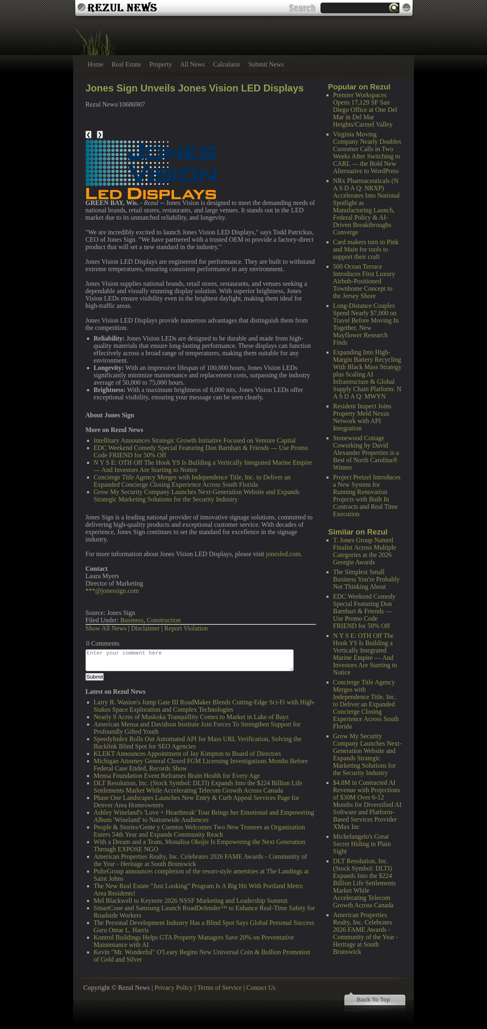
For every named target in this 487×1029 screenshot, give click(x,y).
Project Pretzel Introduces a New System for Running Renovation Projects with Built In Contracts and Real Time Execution (366, 495)
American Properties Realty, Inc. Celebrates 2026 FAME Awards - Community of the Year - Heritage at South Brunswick (365, 933)
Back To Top (373, 999)
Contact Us (261, 987)
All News (192, 64)
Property (161, 64)
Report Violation (186, 628)
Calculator (227, 64)
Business (131, 620)
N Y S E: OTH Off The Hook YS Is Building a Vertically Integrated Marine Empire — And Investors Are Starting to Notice (365, 654)
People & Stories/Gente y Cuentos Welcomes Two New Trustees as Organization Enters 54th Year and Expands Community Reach (199, 831)
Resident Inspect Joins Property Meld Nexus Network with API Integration (362, 417)
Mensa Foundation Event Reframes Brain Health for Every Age (177, 775)
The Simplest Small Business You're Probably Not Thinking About (366, 579)
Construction (164, 620)
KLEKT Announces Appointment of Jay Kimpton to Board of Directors (187, 753)
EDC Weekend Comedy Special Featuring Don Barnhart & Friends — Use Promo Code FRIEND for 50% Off (364, 611)
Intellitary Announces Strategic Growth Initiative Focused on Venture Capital (195, 440)
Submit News (266, 64)
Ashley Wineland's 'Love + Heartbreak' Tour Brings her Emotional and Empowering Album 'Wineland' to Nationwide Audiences (204, 816)
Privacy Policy (173, 987)
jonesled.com (283, 553)
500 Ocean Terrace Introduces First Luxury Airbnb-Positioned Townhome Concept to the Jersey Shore (364, 281)
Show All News (105, 628)
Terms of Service (219, 987)
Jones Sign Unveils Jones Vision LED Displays (194, 88)
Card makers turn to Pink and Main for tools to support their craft (366, 249)
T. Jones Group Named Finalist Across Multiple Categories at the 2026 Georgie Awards (364, 551)
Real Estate (126, 64)
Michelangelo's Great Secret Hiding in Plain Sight (362, 844)
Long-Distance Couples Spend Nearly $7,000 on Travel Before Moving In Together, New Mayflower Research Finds (366, 324)
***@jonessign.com (112, 590)
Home (95, 64)
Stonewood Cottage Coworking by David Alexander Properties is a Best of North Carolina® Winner (366, 452)
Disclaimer (145, 628)
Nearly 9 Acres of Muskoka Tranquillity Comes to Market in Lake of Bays (191, 716)
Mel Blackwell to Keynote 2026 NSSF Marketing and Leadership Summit (191, 900)
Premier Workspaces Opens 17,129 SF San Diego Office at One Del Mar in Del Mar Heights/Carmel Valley (365, 109)
